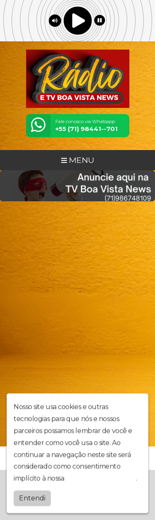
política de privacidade (101, 477)
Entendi (32, 496)
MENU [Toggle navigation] (77, 160)
